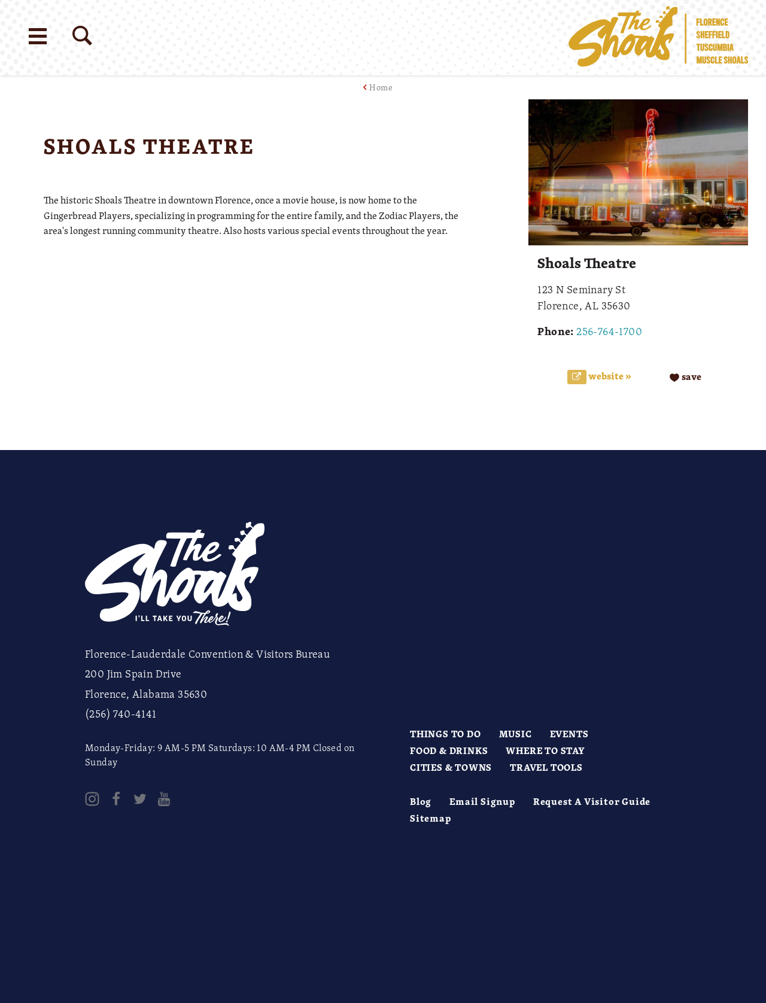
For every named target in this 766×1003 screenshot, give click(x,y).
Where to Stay (545, 750)
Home (381, 87)
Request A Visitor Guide (592, 801)
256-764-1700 (609, 331)
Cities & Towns (451, 767)
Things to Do (445, 733)
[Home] (658, 37)
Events (569, 733)
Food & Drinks (449, 750)
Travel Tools (546, 767)
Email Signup (482, 801)
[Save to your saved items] (685, 377)
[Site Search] (82, 35)
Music (515, 733)
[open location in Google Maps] (255, 266)
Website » (608, 376)
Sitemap (430, 818)
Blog (420, 801)
